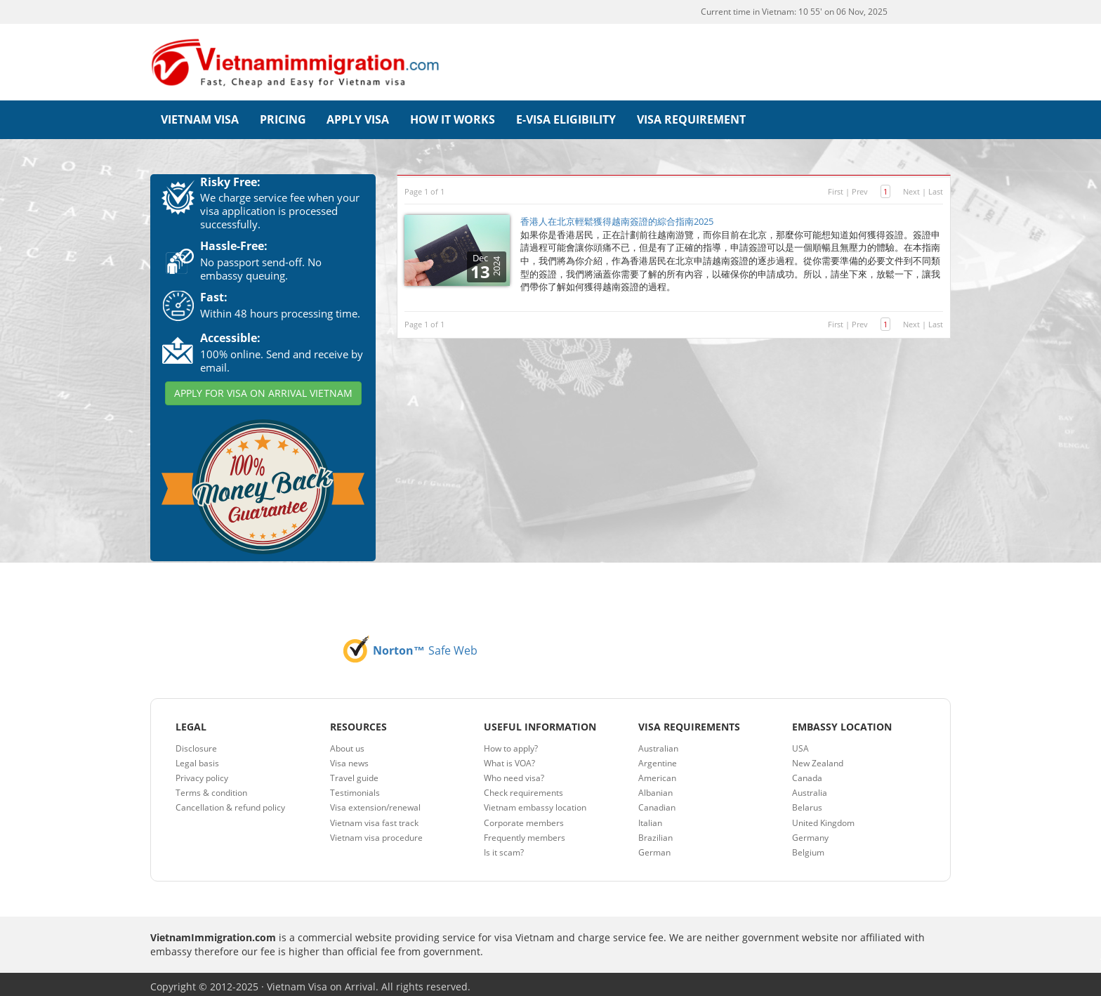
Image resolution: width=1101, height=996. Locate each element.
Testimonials (355, 788)
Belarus (807, 802)
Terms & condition (211, 788)
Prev (860, 186)
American (657, 773)
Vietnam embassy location (535, 802)
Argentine (657, 758)
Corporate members (524, 817)
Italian (650, 817)
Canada (807, 773)
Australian (658, 743)
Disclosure (196, 743)
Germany (810, 832)
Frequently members (524, 832)
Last (935, 186)
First (835, 186)
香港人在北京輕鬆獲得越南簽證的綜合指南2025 (616, 216)
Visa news (349, 758)
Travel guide (354, 773)
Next (911, 186)
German (654, 847)
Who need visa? (514, 773)
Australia (809, 788)
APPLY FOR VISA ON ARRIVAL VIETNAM (263, 388)
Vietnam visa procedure (376, 832)
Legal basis (197, 758)
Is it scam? (504, 847)
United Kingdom (823, 817)
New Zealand (817, 758)
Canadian (656, 802)
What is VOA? (509, 758)
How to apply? (511, 743)
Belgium (808, 847)
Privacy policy (202, 773)
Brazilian (655, 832)
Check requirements (523, 788)
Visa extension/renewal (375, 802)
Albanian (655, 788)
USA (800, 743)
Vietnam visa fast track (374, 817)
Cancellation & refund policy (230, 802)
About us (347, 743)
